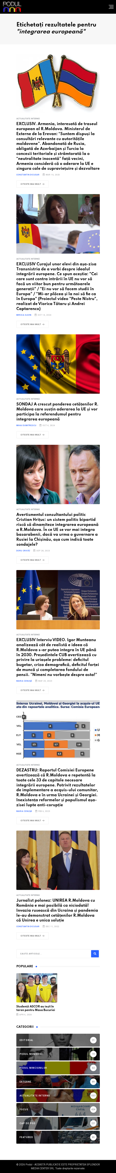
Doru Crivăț (23, 551)
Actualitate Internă (28, 119)
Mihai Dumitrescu (26, 425)
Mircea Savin (24, 315)
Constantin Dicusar (27, 175)
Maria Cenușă (24, 681)
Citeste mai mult (33, 184)
